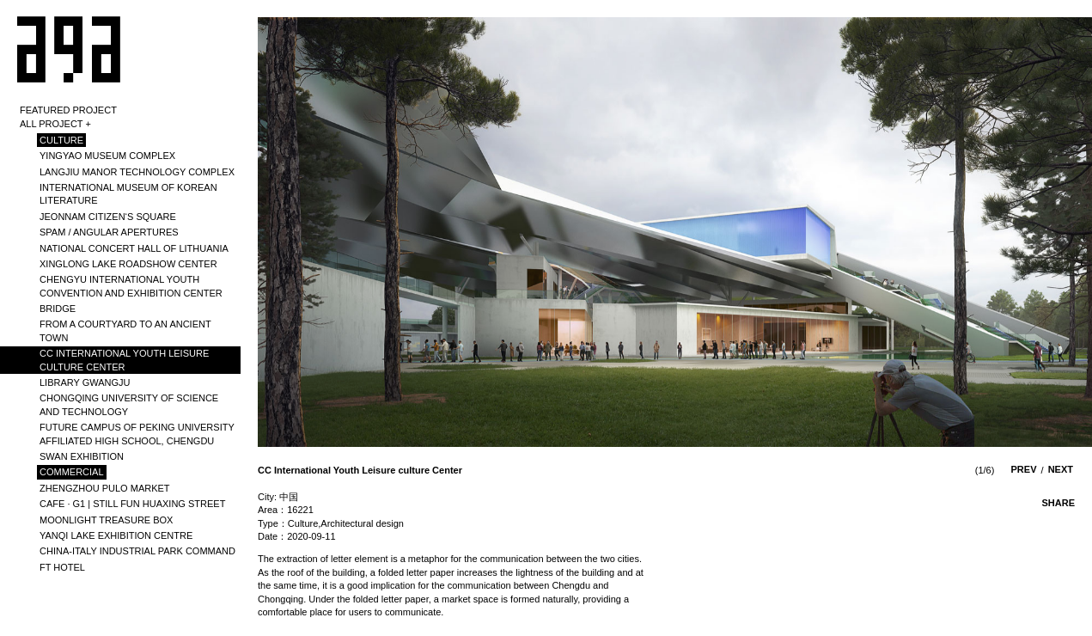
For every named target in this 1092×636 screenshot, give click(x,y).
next (1060, 469)
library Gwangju (85, 382)
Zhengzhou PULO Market (105, 488)
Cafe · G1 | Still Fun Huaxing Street (132, 503)
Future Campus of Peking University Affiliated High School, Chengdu (137, 433)
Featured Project (68, 110)
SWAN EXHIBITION (82, 456)
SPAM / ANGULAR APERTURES (109, 232)
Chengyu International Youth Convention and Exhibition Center (131, 285)
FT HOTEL (62, 567)
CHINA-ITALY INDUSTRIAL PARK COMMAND (137, 551)
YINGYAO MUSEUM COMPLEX (107, 155)
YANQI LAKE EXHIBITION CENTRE (116, 535)
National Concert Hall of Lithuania (134, 248)
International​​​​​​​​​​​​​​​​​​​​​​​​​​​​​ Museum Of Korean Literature (128, 193)
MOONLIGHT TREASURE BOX (106, 520)
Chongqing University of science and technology (129, 404)
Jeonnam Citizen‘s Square (108, 216)
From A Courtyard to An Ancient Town (125, 330)
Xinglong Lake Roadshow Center (128, 264)
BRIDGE (58, 308)
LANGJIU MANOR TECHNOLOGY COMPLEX (137, 172)
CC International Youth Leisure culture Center (124, 359)
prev (1024, 469)
